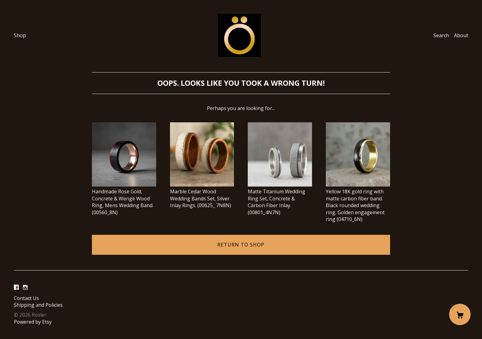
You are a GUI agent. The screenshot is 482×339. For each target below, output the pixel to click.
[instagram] (25, 287)
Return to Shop (240, 244)
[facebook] (16, 287)
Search (441, 35)
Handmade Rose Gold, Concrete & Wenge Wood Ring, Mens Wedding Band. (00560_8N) (124, 198)
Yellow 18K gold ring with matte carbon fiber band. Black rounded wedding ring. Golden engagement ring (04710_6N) (358, 202)
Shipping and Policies (38, 305)
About (461, 35)
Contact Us (26, 298)
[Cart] (460, 314)
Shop (20, 35)
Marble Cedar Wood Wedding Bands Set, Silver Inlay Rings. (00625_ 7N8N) (202, 195)
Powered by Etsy (33, 321)
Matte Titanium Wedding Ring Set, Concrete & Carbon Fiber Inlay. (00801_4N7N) (280, 198)
